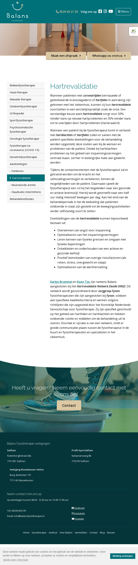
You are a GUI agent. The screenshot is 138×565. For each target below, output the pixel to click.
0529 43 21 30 (67, 12)
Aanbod (53, 532)
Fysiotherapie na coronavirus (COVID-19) (24, 148)
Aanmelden (81, 532)
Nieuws (111, 532)
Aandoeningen (18, 164)
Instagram (78, 513)
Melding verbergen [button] (123, 556)
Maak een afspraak (64, 56)
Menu (124, 11)
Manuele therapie (20, 99)
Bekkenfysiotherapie (22, 85)
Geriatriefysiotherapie (23, 157)
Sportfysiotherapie (21, 120)
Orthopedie (17, 113)
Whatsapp (107, 56)
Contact (69, 408)
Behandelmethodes (22, 199)
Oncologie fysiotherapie (24, 138)
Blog (102, 532)
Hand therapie (18, 92)
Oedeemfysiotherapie (23, 106)
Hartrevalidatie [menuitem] (21, 178)
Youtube (78, 518)
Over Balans (65, 532)
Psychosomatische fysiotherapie (21, 129)
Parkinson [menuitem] (18, 171)
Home (26, 532)
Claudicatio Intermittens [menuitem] (26, 192)
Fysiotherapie (39, 532)
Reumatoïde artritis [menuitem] (24, 185)
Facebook (78, 508)
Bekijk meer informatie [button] (15, 559)
